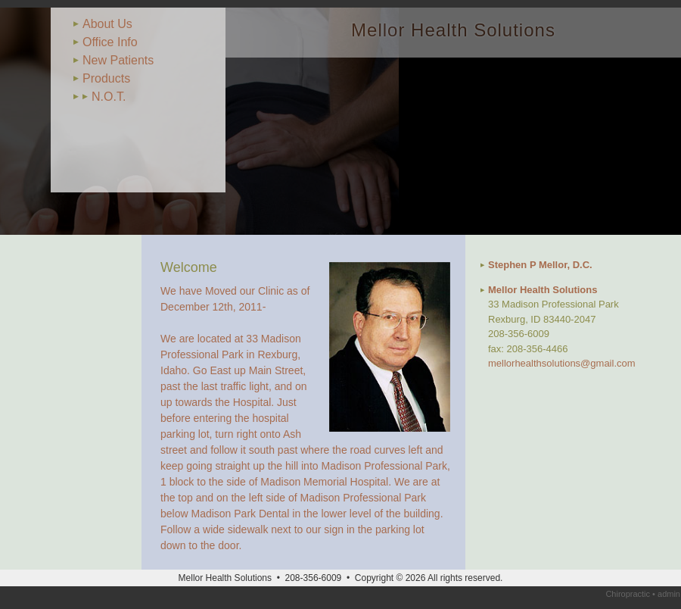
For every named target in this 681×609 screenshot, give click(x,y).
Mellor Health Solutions (453, 30)
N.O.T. (109, 96)
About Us (107, 23)
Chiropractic (627, 593)
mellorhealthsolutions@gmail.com (562, 363)
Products (106, 78)
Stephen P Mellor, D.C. (540, 264)
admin (669, 593)
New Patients (118, 60)
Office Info (110, 42)
